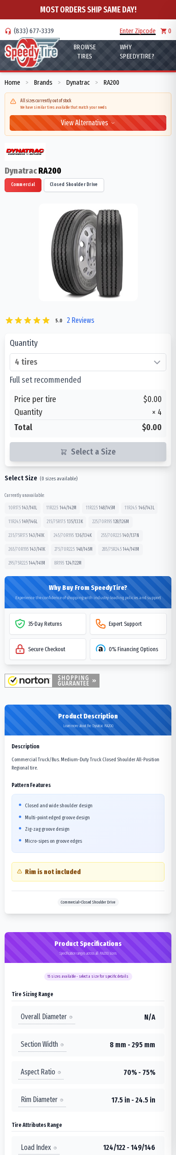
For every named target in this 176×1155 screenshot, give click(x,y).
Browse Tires (85, 51)
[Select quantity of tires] (88, 362)
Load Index (39, 1147)
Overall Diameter (47, 1016)
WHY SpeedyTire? (137, 51)
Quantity (24, 343)
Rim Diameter (42, 1099)
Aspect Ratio (41, 1072)
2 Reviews (80, 320)
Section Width (42, 1044)
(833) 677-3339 (34, 31)
